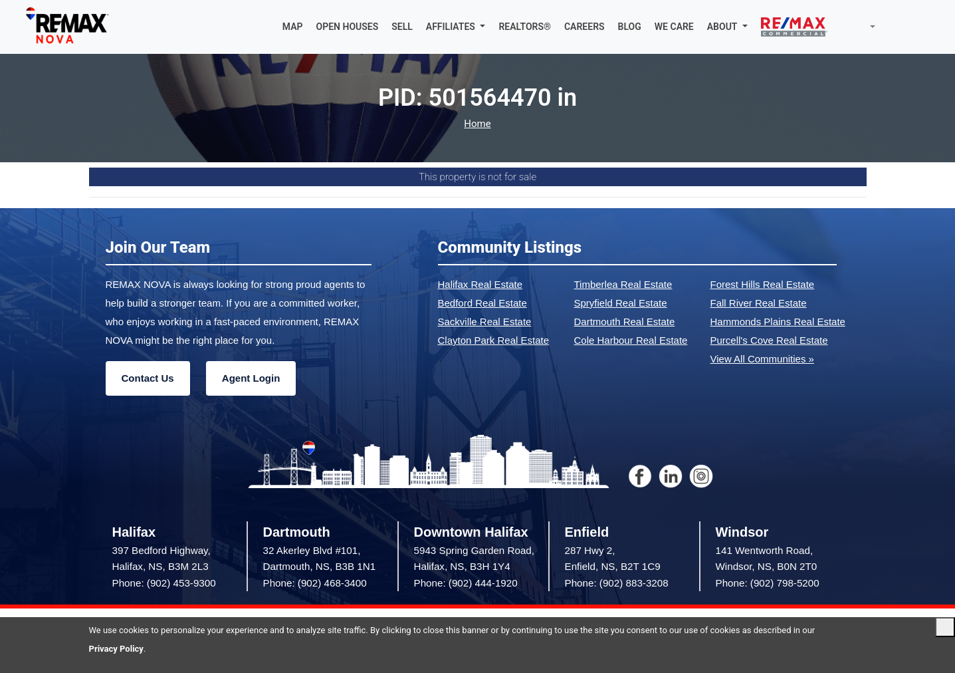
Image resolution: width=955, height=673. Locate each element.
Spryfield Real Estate (620, 303)
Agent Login (251, 378)
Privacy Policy (116, 649)
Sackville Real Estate (485, 321)
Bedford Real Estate (482, 303)
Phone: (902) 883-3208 (617, 583)
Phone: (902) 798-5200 (767, 583)
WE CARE (674, 26)
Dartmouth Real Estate (624, 321)
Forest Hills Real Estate (762, 284)
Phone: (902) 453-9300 (164, 583)
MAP (292, 26)
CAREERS (584, 26)
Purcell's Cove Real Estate (769, 340)
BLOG (629, 26)
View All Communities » (762, 358)
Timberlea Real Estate (623, 284)
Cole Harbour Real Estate (631, 340)
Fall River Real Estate (758, 303)
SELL (402, 26)
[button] (456, 26)
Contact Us (148, 378)
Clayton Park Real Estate (494, 340)
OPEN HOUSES (347, 26)
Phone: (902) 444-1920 (466, 583)
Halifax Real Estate (480, 284)
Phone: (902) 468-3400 (315, 583)
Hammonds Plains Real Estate (777, 321)
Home (477, 124)
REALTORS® (524, 26)
